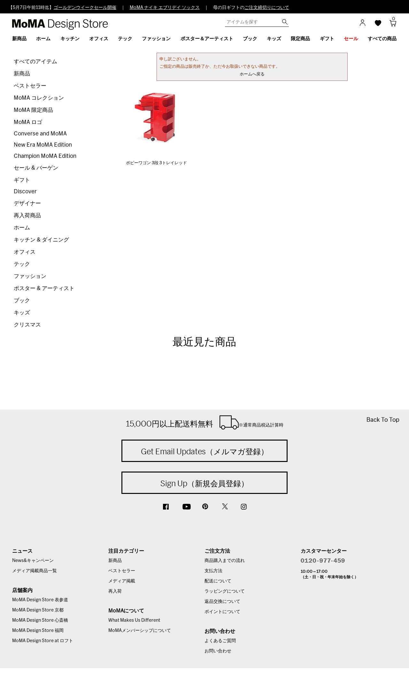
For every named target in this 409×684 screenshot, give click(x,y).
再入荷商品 (27, 215)
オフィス (24, 252)
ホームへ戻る (252, 74)
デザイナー (27, 203)
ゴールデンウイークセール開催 (85, 7)
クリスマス (27, 324)
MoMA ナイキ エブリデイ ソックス (165, 7)
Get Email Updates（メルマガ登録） (204, 451)
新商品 (22, 73)
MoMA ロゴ (28, 122)
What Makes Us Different (134, 620)
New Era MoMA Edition (43, 145)
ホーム (22, 227)
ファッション (30, 276)
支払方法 (213, 571)
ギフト (22, 180)
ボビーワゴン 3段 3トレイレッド (156, 163)
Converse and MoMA (40, 133)
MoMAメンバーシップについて (139, 630)
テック (22, 264)
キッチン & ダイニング (41, 239)
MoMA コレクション (39, 98)
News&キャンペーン (33, 560)
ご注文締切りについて (266, 7)
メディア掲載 (121, 581)
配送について (217, 581)
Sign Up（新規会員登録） (204, 483)
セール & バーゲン (36, 168)
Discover (25, 191)
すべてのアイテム (35, 61)
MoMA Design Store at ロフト (42, 641)
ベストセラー (30, 85)
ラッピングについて (224, 591)
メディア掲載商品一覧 (34, 571)
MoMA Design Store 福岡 (38, 630)
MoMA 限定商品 (33, 110)
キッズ (22, 312)
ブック (22, 300)
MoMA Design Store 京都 (38, 610)
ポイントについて (222, 612)
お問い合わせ (217, 651)
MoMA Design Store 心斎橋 (40, 620)
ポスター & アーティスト (44, 288)
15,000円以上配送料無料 (204, 422)
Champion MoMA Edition (45, 156)
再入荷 (115, 591)
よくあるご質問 (220, 641)
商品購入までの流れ (224, 560)
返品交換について (222, 601)
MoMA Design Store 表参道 (40, 600)
